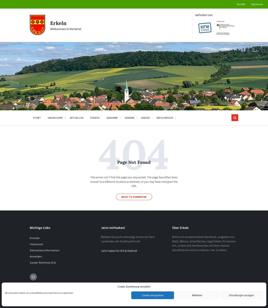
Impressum (36, 244)
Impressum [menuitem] (257, 4)
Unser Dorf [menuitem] (55, 117)
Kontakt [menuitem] (241, 4)
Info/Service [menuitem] (165, 117)
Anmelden (36, 256)
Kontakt (35, 238)
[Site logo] (37, 34)
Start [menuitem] (37, 117)
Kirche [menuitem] (145, 117)
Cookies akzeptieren (153, 295)
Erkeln (58, 23)
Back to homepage (134, 197)
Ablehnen (197, 295)
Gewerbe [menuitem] (112, 117)
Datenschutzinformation (44, 250)
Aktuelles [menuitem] (77, 117)
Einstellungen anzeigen (241, 295)
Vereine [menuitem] (130, 117)
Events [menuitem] (95, 117)
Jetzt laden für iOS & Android (119, 251)
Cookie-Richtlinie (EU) (43, 262)
